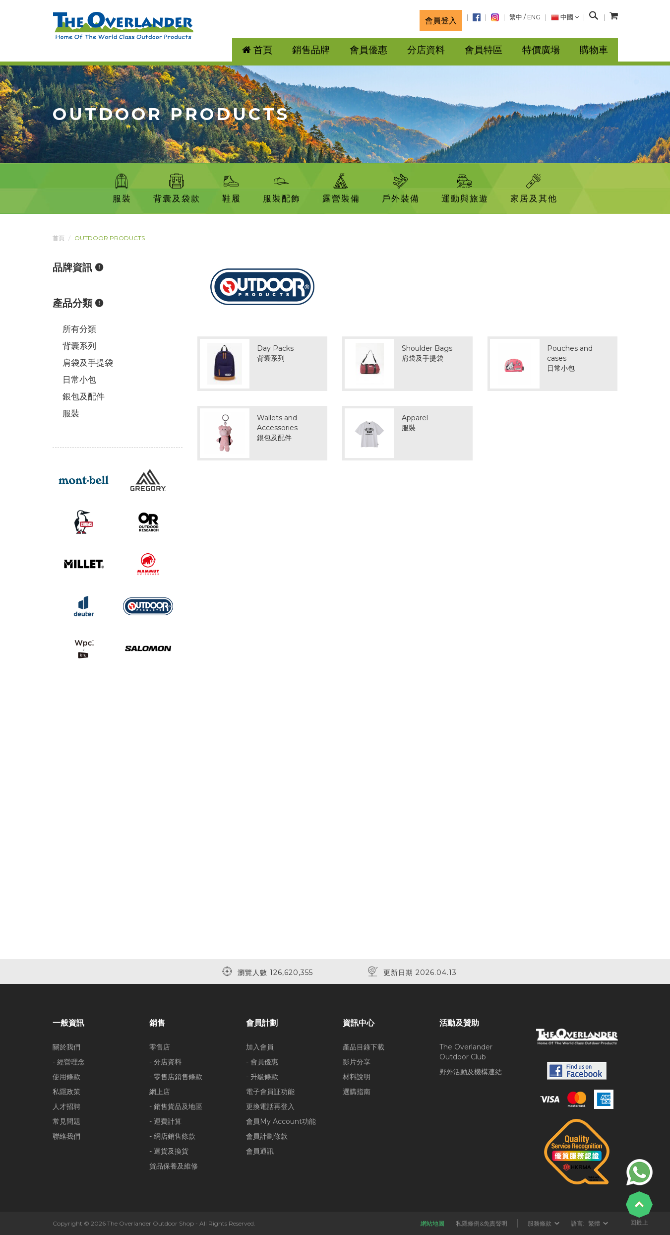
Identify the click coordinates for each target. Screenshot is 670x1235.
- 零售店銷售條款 (175, 1076)
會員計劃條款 (267, 1136)
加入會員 (260, 1046)
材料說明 (356, 1076)
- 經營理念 (69, 1061)
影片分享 (356, 1061)
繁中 (515, 17)
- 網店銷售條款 (172, 1136)
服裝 (70, 413)
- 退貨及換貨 (168, 1151)
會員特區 (483, 50)
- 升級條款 (262, 1076)
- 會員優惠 (262, 1061)
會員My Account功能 (281, 1121)
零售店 (159, 1046)
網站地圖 (432, 1223)
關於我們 (66, 1046)
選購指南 (356, 1091)
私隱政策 (66, 1091)
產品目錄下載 (363, 1046)
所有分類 (79, 329)
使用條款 (66, 1076)
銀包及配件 (83, 396)
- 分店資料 (165, 1061)
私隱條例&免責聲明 (481, 1223)
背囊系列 (79, 346)
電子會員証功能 (270, 1091)
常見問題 (66, 1121)
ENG (534, 17)
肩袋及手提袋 (87, 363)
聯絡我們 (66, 1136)
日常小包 (79, 380)
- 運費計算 (165, 1121)
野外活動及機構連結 (470, 1071)
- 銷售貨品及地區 (175, 1106)
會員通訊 (260, 1151)
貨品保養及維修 (173, 1166)
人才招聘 (66, 1106)
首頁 (58, 238)
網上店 (159, 1091)
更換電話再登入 (270, 1106)
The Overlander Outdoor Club (465, 1051)
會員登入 (441, 20)
